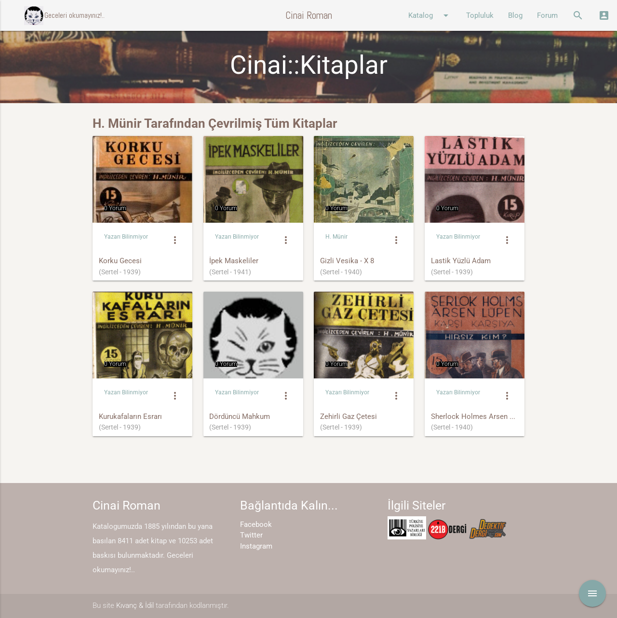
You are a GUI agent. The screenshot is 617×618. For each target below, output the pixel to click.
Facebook (256, 524)
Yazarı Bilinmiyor (126, 236)
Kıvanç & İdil (135, 605)
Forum (547, 15)
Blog (515, 15)
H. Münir (336, 236)
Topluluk (480, 15)
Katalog (430, 15)
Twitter (251, 535)
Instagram (256, 546)
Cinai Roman (308, 15)
